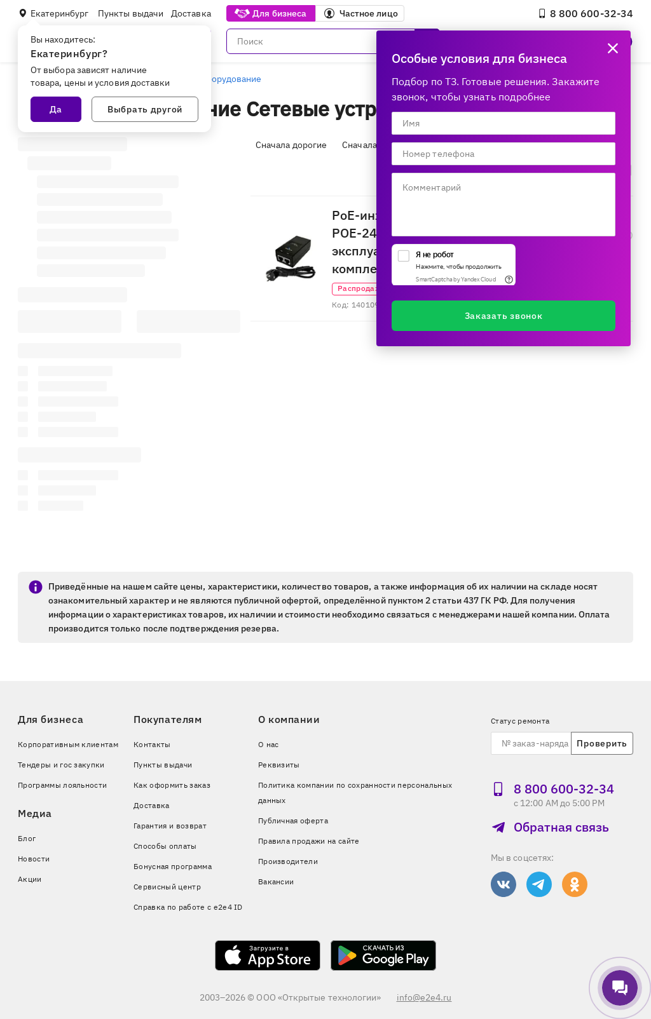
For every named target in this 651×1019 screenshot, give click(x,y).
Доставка (191, 13)
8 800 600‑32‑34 (585, 13)
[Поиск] (333, 41)
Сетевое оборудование (212, 78)
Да (56, 109)
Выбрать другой (144, 109)
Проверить (602, 743)
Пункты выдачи (130, 13)
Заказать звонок (504, 315)
